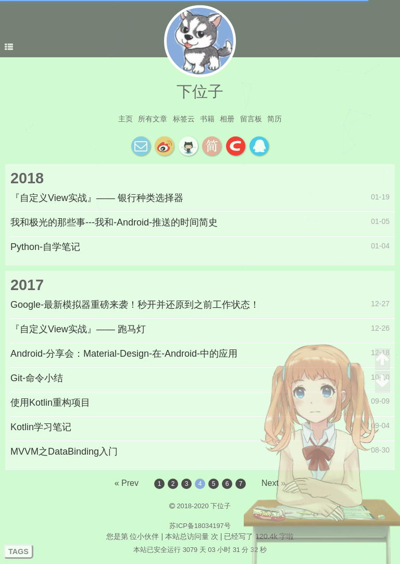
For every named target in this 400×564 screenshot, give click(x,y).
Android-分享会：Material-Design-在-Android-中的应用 (124, 353)
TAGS (18, 551)
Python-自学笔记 (45, 247)
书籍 (207, 119)
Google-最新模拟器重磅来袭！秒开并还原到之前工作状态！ (134, 304)
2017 (27, 285)
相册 (227, 119)
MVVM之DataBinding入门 (64, 451)
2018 (27, 178)
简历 (274, 119)
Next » (273, 483)
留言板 (251, 119)
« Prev (127, 483)
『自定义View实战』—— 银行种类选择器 (96, 198)
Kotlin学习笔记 (40, 427)
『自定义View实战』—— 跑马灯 (78, 329)
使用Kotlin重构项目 (50, 402)
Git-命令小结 (36, 378)
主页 (125, 119)
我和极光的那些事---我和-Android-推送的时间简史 (114, 222)
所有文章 (152, 119)
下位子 (200, 91)
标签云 (184, 119)
